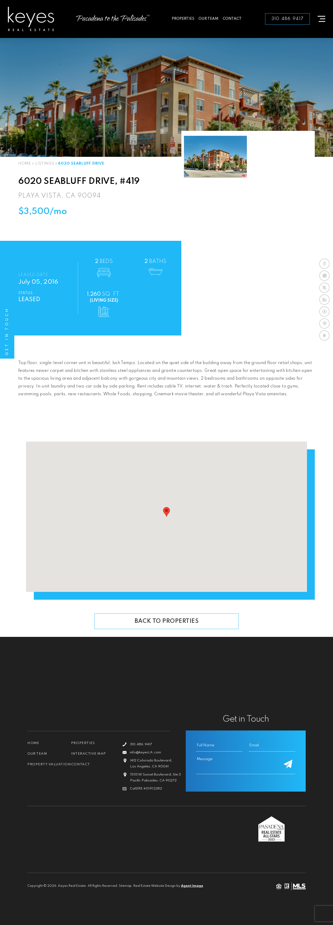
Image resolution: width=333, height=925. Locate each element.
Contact (232, 19)
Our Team (208, 19)
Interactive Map (88, 753)
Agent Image (192, 886)
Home (33, 743)
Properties (183, 19)
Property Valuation (38, 766)
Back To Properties (166, 621)
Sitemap (125, 886)
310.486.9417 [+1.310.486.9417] (287, 19)
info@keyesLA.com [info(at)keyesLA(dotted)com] (145, 752)
